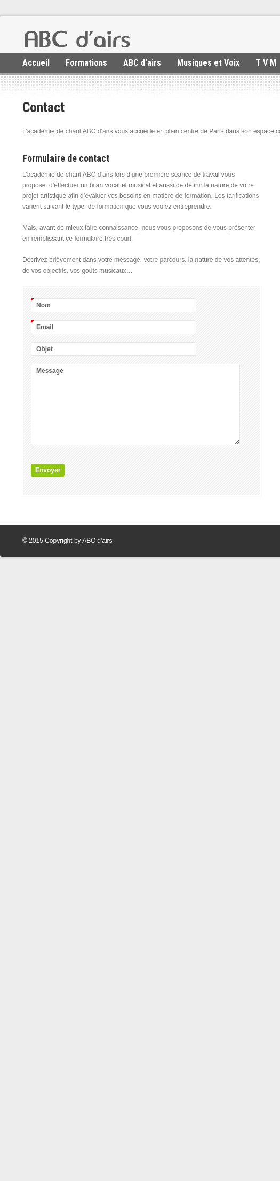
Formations (86, 63)
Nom (43, 304)
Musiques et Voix (208, 63)
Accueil (36, 63)
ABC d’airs (142, 63)
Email (44, 326)
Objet (44, 349)
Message (49, 371)
